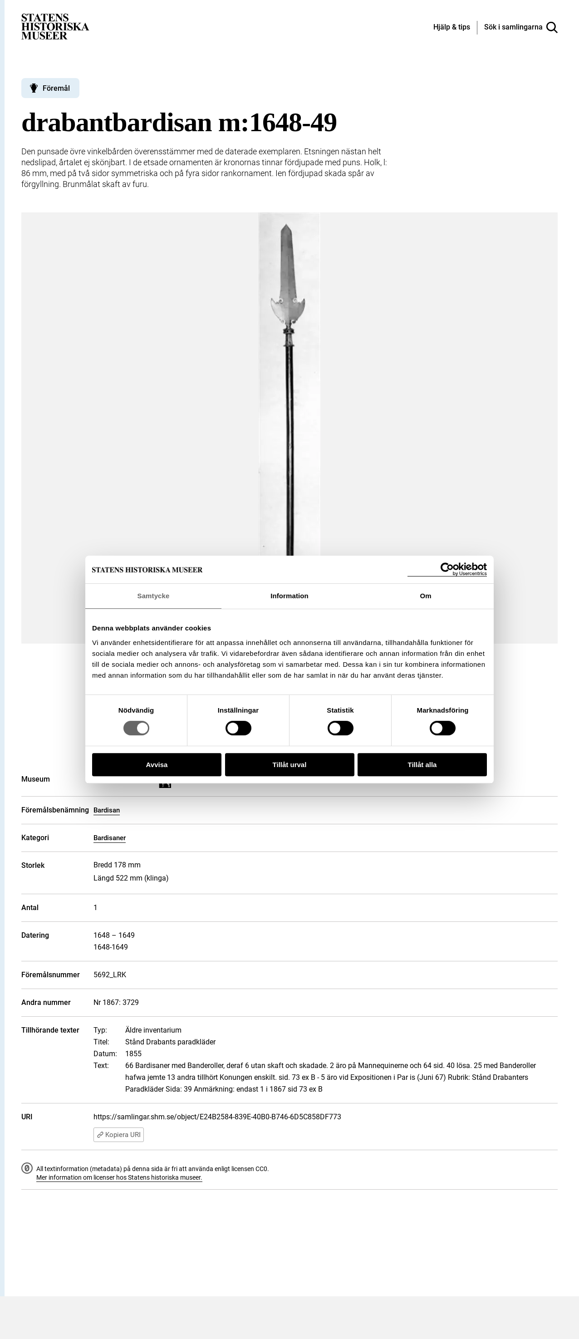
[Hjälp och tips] (451, 27)
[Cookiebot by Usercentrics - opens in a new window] (447, 569)
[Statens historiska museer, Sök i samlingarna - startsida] (55, 26)
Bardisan (106, 810)
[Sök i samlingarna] (521, 28)
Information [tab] (289, 596)
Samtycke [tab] (153, 596)
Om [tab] (425, 596)
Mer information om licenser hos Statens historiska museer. (119, 1177)
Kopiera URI (119, 1135)
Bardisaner (109, 838)
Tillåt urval (290, 764)
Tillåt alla (422, 764)
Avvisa (157, 764)
